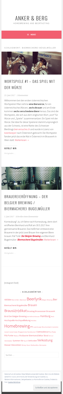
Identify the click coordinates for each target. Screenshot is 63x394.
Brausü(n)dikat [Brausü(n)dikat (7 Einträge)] (15, 310)
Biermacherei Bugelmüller (30, 239)
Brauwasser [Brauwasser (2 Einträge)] (40, 311)
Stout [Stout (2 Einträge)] (46, 335)
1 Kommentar (22, 95)
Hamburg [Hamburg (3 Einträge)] (45, 316)
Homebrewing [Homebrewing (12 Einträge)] (17, 326)
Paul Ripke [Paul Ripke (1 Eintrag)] (52, 332)
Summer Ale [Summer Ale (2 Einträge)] (18, 340)
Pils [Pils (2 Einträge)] (5, 335)
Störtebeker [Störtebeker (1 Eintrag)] (8, 341)
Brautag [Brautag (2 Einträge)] (31, 311)
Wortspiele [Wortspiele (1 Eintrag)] (42, 345)
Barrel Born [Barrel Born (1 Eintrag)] (16, 300)
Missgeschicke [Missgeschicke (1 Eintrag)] (22, 332)
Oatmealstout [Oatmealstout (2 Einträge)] (42, 331)
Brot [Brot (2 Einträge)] (6, 316)
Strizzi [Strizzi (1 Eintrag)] (51, 336)
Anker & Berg (31, 18)
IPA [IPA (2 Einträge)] (31, 326)
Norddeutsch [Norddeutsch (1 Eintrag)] (31, 332)
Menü (33, 34)
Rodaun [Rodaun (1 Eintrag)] (16, 336)
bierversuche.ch (22, 129)
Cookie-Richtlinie (14, 382)
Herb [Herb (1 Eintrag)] (52, 316)
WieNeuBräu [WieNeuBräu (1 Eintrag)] (35, 345)
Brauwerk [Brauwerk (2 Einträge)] (50, 311)
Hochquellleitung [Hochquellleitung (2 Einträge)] (22, 320)
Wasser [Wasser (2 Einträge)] (7, 344)
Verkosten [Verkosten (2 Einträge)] (32, 340)
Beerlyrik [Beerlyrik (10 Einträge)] (34, 299)
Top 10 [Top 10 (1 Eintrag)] (26, 341)
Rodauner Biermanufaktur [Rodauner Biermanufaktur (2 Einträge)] (31, 335)
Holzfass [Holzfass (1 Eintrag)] (33, 321)
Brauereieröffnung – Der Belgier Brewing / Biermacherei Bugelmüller (27, 202)
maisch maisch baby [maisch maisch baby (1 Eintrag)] (10, 332)
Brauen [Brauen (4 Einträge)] (32, 305)
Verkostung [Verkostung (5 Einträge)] (45, 340)
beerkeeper (10, 132)
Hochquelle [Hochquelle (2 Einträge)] (9, 320)
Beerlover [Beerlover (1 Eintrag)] (23, 300)
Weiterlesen (22, 139)
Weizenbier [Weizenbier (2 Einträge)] (16, 344)
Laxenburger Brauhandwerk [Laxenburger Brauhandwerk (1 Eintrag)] (42, 327)
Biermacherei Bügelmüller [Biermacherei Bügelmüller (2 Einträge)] (15, 305)
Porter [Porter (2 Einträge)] (10, 335)
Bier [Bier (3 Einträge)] (55, 299)
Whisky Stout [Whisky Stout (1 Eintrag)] (25, 345)
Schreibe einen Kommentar (27, 217)
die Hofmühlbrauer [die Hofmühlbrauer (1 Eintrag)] (33, 316)
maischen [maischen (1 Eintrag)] (55, 327)
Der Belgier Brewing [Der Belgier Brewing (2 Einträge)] (18, 316)
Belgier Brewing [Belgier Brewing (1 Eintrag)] (47, 300)
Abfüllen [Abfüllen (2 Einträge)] (8, 299)
